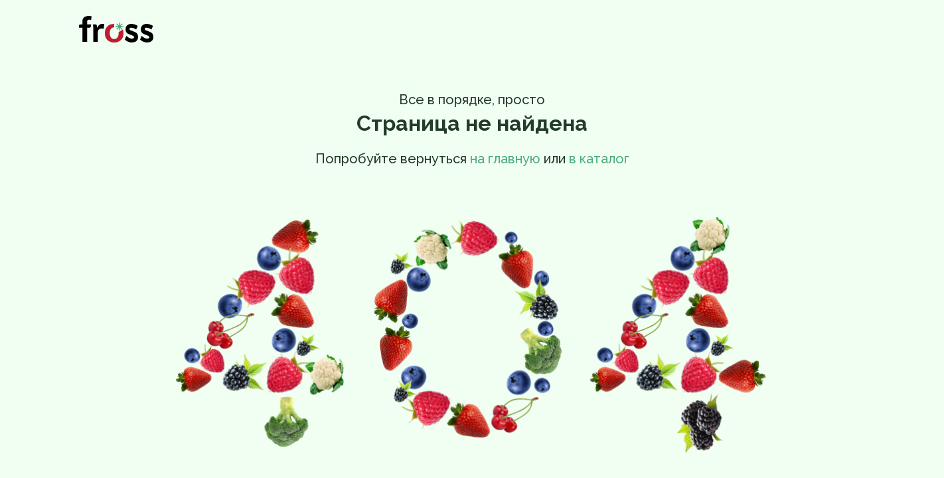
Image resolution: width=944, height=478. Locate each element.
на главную (505, 159)
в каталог (599, 159)
